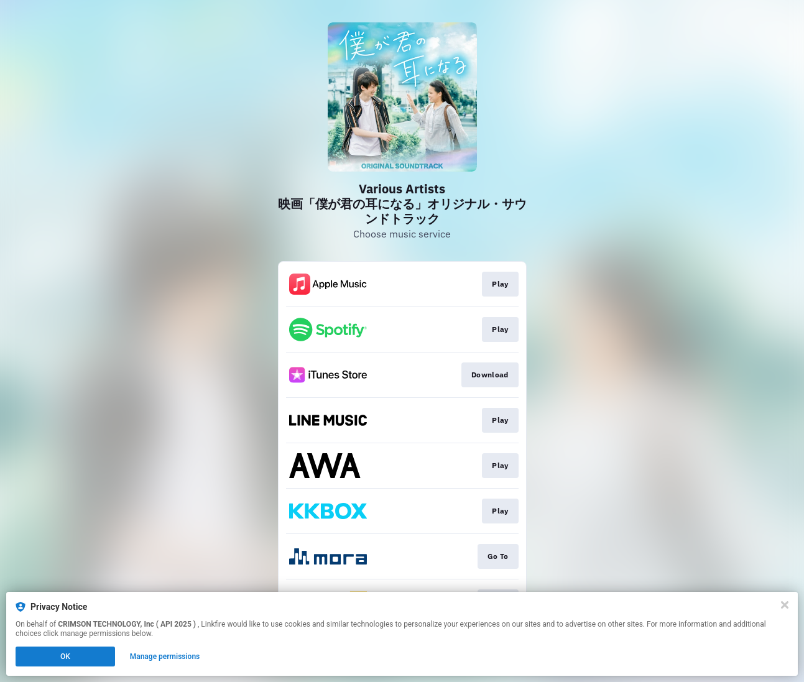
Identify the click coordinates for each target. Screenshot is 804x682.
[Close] (785, 605)
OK (65, 656)
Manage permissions (165, 656)
